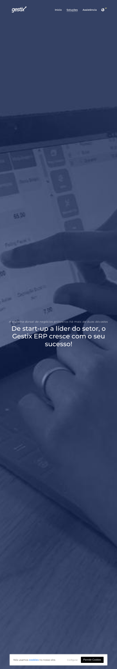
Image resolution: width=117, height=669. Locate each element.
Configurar (72, 660)
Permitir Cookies (92, 659)
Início (58, 9)
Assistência (90, 9)
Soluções (72, 9)
